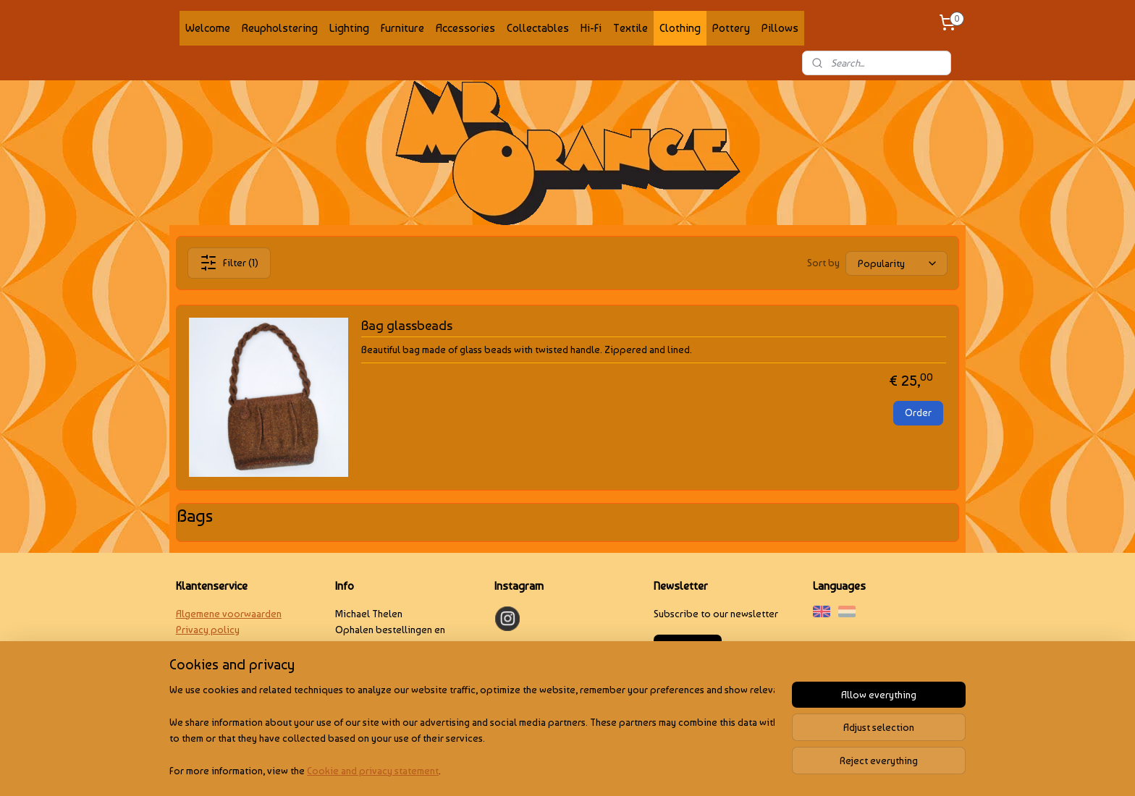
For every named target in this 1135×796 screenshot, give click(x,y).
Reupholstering (280, 28)
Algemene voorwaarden (229, 613)
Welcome (207, 28)
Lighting (349, 28)
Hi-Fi (591, 28)
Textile (630, 28)
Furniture (402, 28)
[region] (472, 730)
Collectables (538, 28)
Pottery (731, 28)
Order (918, 412)
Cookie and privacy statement (373, 770)
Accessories (465, 28)
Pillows (779, 28)
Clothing (680, 28)
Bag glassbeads (406, 325)
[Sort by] (896, 262)
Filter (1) (229, 262)
